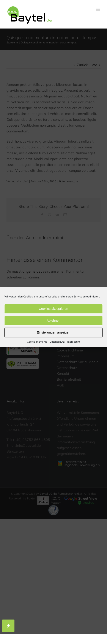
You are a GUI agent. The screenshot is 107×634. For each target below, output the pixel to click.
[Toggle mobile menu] (98, 9)
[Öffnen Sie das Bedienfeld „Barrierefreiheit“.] (8, 626)
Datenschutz (57, 341)
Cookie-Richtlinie (37, 341)
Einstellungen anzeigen (53, 332)
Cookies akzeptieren (53, 308)
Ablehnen (53, 320)
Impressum (73, 341)
